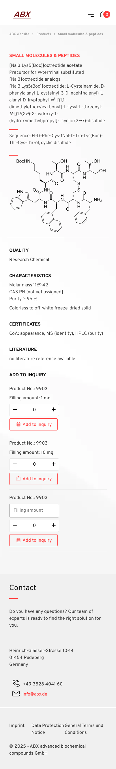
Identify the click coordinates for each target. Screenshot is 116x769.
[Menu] (90, 15)
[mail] (16, 694)
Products (43, 34)
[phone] (16, 684)
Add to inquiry (37, 425)
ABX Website (19, 34)
